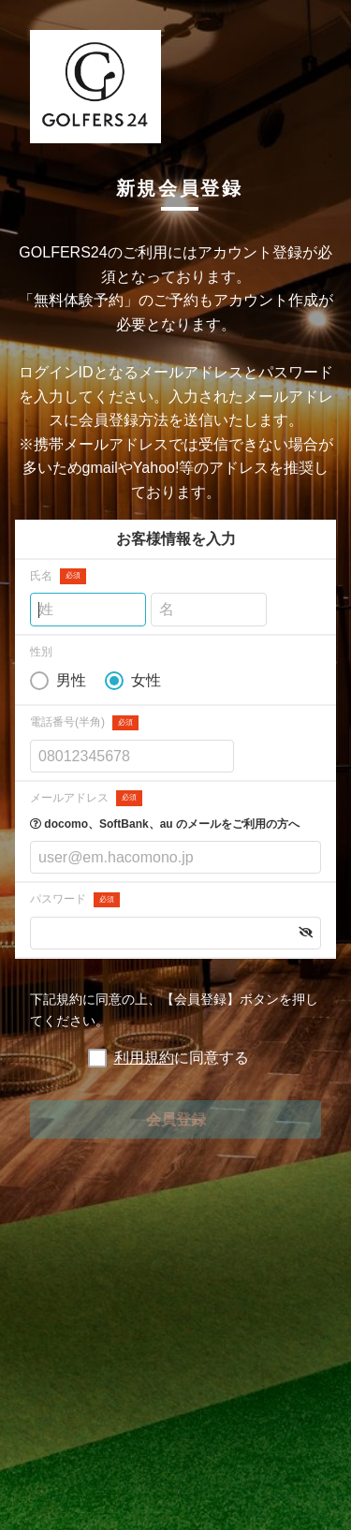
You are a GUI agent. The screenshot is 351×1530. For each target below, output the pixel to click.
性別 (41, 651)
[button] (306, 932)
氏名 (58, 576)
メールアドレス (86, 798)
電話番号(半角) (84, 723)
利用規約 (144, 1058)
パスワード (75, 900)
